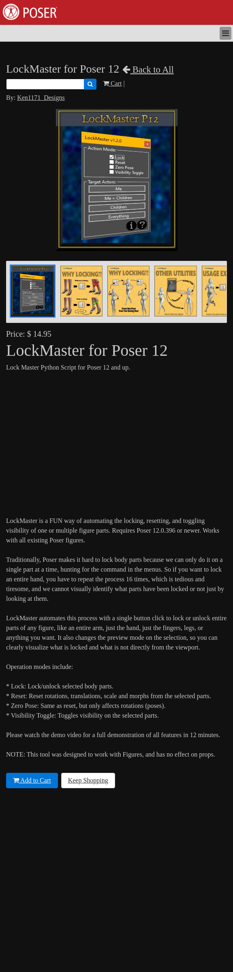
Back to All (148, 70)
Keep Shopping (88, 780)
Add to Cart (32, 780)
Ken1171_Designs (41, 97)
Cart (112, 83)
